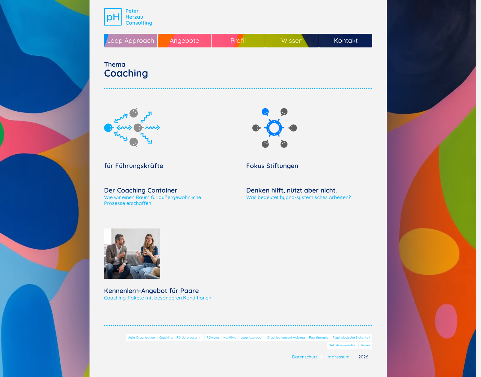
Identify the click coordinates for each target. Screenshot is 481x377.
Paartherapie (318, 337)
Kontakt (346, 40)
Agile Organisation (141, 337)
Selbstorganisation (342, 345)
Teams (365, 345)
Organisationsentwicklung (286, 337)
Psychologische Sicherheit (351, 337)
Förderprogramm (189, 337)
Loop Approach (130, 40)
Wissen (292, 40)
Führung (213, 337)
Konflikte (229, 337)
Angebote (184, 40)
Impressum (338, 357)
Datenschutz (304, 357)
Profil (238, 40)
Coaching (166, 337)
